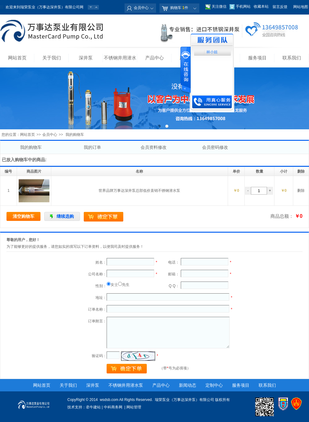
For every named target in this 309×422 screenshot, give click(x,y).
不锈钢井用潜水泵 (120, 61)
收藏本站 (261, 6)
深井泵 (86, 57)
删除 (301, 190)
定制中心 (214, 385)
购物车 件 (179, 8)
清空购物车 (23, 216)
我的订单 (92, 147)
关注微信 (219, 6)
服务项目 (257, 57)
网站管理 (133, 407)
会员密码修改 (215, 147)
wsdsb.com (109, 400)
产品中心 (154, 57)
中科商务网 (113, 407)
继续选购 (65, 216)
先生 (125, 284)
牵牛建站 (93, 407)
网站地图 (300, 7)
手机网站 (243, 6)
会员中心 (141, 8)
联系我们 (291, 57)
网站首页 (17, 57)
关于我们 (51, 57)
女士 (114, 284)
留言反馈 (280, 7)
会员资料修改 (154, 147)
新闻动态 (187, 385)
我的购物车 (31, 147)
